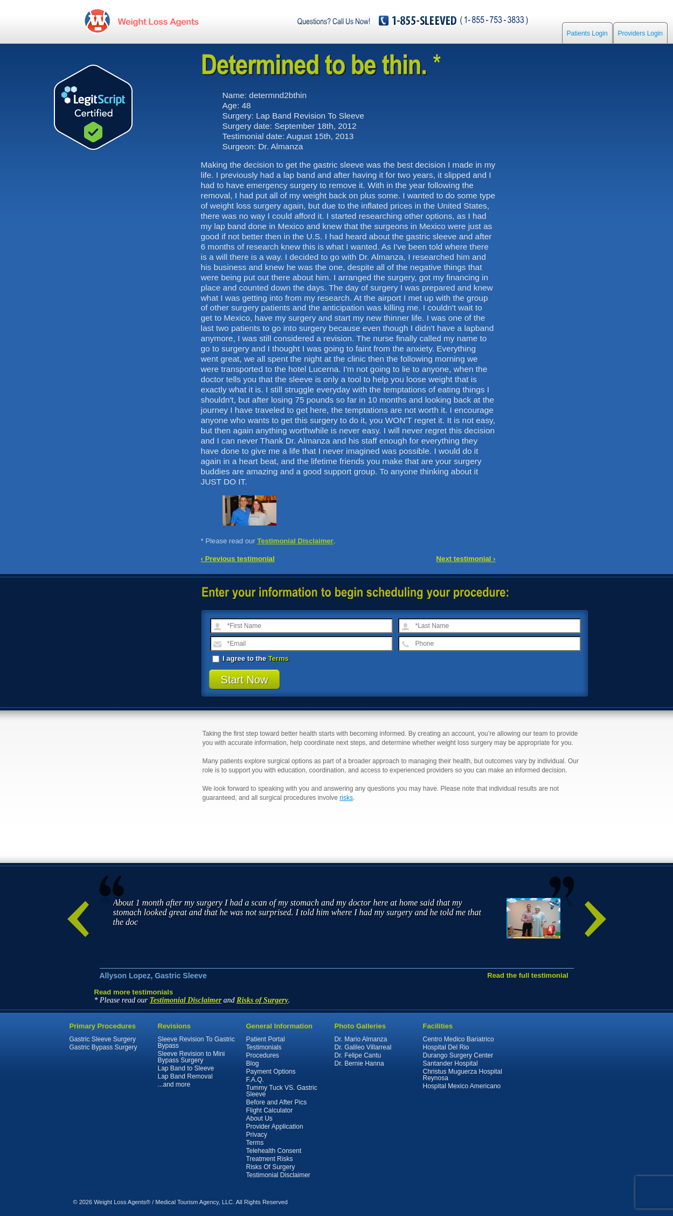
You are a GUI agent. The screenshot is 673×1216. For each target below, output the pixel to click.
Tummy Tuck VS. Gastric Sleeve (281, 1091)
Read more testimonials (134, 992)
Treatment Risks (269, 1159)
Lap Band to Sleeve (186, 1068)
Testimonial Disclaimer (295, 541)
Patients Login (587, 33)
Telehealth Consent (274, 1151)
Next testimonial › (466, 559)
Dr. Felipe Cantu (358, 1055)
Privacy (256, 1134)
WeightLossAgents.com (158, 21)
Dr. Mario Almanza (361, 1039)
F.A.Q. (255, 1079)
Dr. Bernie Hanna (359, 1063)
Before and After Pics (276, 1102)
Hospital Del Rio (446, 1047)
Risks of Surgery (262, 1000)
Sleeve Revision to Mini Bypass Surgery (191, 1057)
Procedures (262, 1055)
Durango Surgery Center (458, 1055)
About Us (259, 1118)
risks (346, 798)
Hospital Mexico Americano (462, 1086)
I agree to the (250, 658)
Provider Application (274, 1126)
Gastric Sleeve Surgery (103, 1039)
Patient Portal (265, 1039)
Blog (252, 1063)
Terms (278, 658)
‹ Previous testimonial (238, 559)
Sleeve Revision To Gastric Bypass (196, 1042)
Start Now (244, 680)
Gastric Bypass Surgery (103, 1047)
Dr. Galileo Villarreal (363, 1047)
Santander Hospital (450, 1063)
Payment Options (271, 1071)
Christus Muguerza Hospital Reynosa (462, 1075)
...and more (174, 1084)
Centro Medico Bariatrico (458, 1039)
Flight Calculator (269, 1110)
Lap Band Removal (185, 1076)
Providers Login (640, 33)
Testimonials (264, 1047)
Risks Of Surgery (270, 1167)
